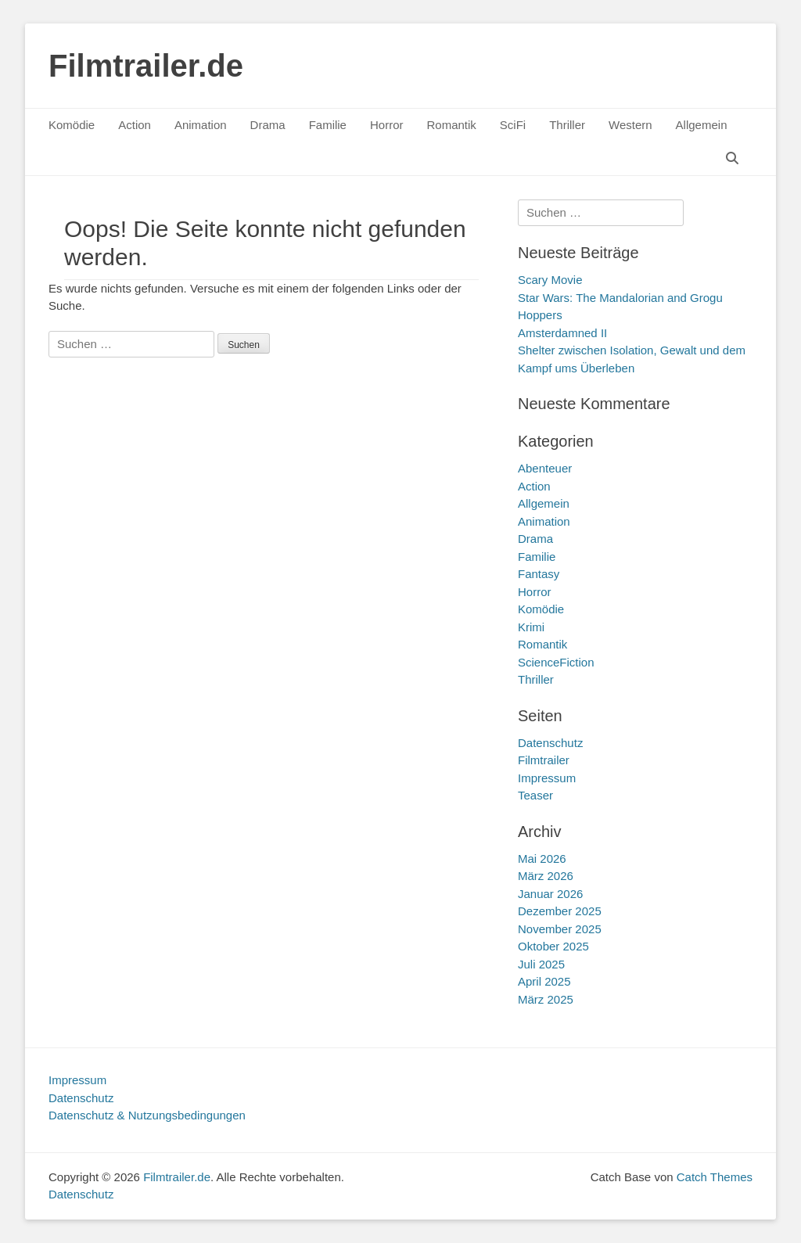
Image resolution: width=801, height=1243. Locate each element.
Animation (200, 124)
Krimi (531, 627)
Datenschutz (550, 742)
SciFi (513, 124)
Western (630, 124)
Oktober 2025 (553, 946)
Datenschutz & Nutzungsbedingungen (147, 1115)
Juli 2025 (541, 964)
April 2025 (544, 981)
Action (134, 124)
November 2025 (560, 929)
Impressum (547, 778)
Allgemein (701, 124)
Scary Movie (550, 279)
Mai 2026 (542, 858)
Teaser (535, 795)
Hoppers (540, 315)
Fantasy (538, 573)
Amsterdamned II (562, 332)
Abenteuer (545, 468)
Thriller (567, 124)
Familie (328, 124)
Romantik (451, 124)
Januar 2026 (550, 893)
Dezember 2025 (560, 911)
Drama (268, 124)
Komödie (71, 124)
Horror (387, 124)
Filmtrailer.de (145, 65)
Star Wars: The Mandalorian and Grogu (620, 297)
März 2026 (545, 875)
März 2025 (545, 999)
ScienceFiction (556, 662)
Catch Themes (715, 1177)
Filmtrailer (543, 760)
